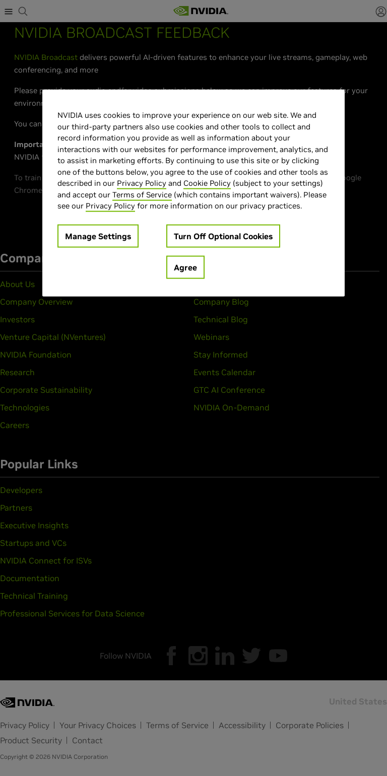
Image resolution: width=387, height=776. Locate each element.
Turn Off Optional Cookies (223, 236)
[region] (193, 193)
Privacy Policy (141, 183)
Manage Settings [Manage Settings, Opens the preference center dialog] (98, 236)
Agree (185, 267)
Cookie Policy (207, 183)
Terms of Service (142, 194)
